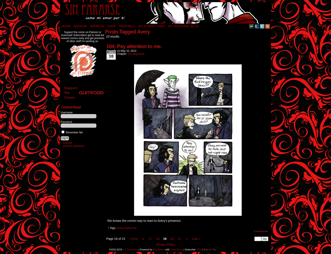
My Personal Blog (183, 26)
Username (67, 112)
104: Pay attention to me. (134, 46)
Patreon (97, 26)
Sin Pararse (165, 13)
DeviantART (251, 26)
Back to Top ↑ (211, 249)
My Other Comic (151, 26)
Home (66, 26)
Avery (120, 228)
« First (133, 238)
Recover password (73, 146)
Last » (196, 238)
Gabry (127, 228)
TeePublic (127, 26)
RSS (267, 26)
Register (68, 142)
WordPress (159, 249)
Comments (261, 231)
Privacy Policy (165, 244)
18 (158, 238)
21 (179, 238)
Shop (111, 26)
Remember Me (72, 132)
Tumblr (257, 26)
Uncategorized (136, 53)
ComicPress (176, 249)
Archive (80, 26)
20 (172, 238)
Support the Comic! (84, 92)
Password (66, 121)
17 (150, 238)
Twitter (262, 26)
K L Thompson (130, 249)
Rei (135, 228)
